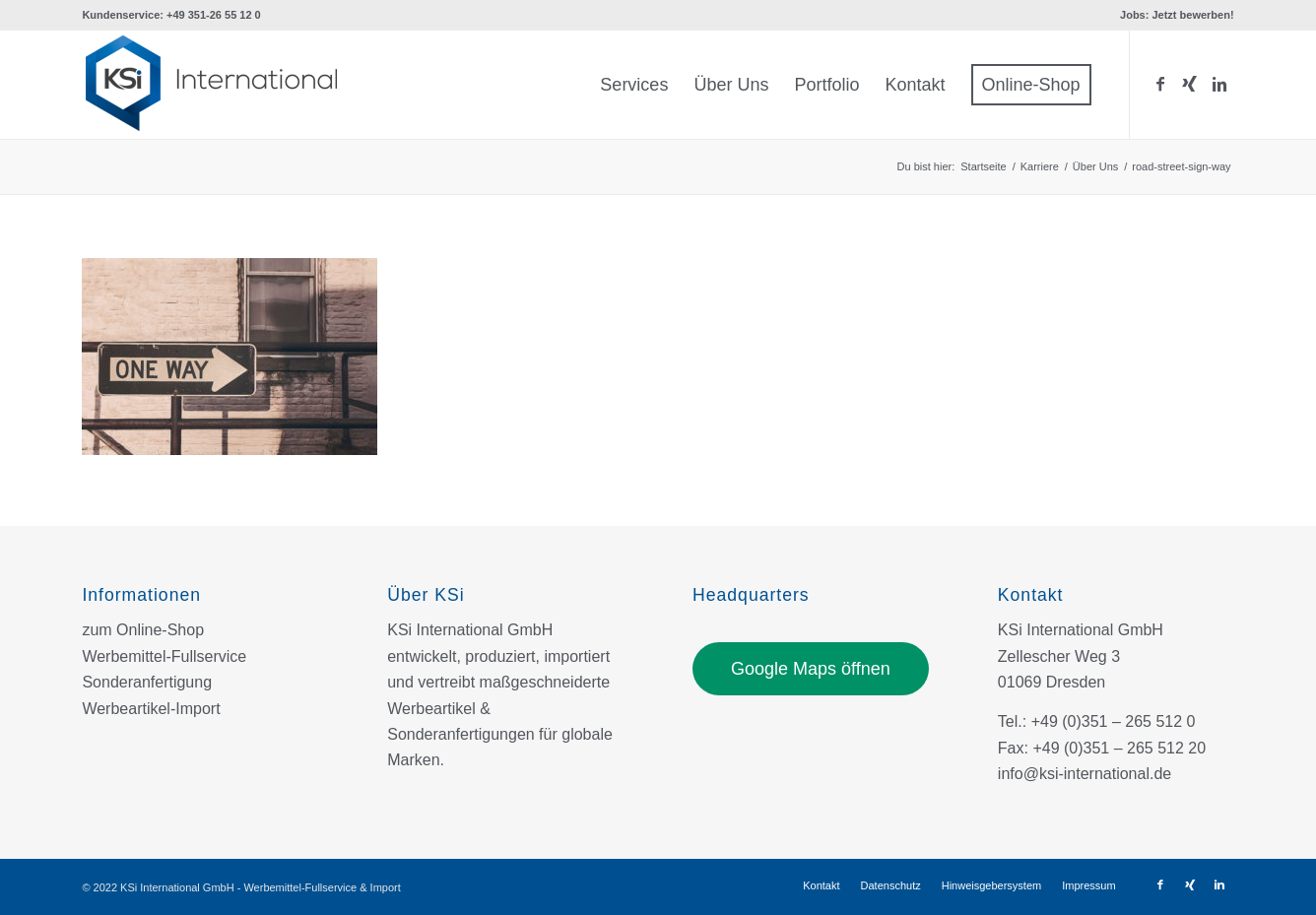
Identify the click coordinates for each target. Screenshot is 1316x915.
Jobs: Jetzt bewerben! (1177, 15)
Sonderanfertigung (147, 682)
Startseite (983, 166)
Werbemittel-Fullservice (164, 656)
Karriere (1039, 166)
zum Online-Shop (143, 629)
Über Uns (1095, 166)
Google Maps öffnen (810, 669)
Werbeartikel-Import (151, 708)
